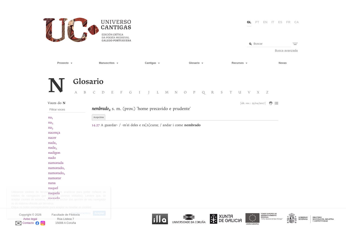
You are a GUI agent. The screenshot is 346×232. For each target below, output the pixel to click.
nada (52, 143)
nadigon (54, 153)
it (272, 22)
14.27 (96, 125)
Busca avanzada (286, 50)
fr (288, 22)
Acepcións (98, 117)
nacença (54, 133)
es (280, 22)
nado (52, 158)
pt (257, 22)
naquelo (54, 198)
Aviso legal (30, 219)
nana (52, 183)
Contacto (28, 223)
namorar (54, 178)
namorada (56, 163)
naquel (53, 188)
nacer (52, 138)
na (50, 117)
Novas (283, 63)
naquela (54, 193)
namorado (56, 168)
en (265, 22)
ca (296, 22)
